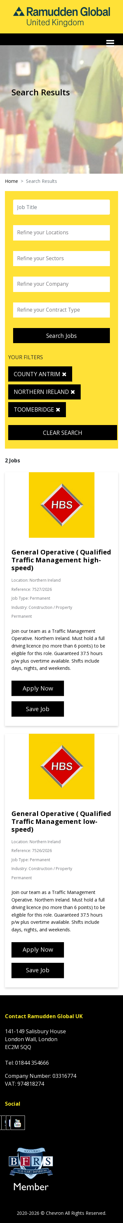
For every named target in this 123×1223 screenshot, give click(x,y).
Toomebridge (37, 409)
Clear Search (62, 433)
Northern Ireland (44, 392)
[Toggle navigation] (111, 43)
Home (11, 181)
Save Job (38, 709)
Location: (20, 580)
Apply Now (38, 688)
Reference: (21, 589)
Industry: (19, 607)
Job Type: (20, 598)
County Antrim (40, 374)
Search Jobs (61, 336)
